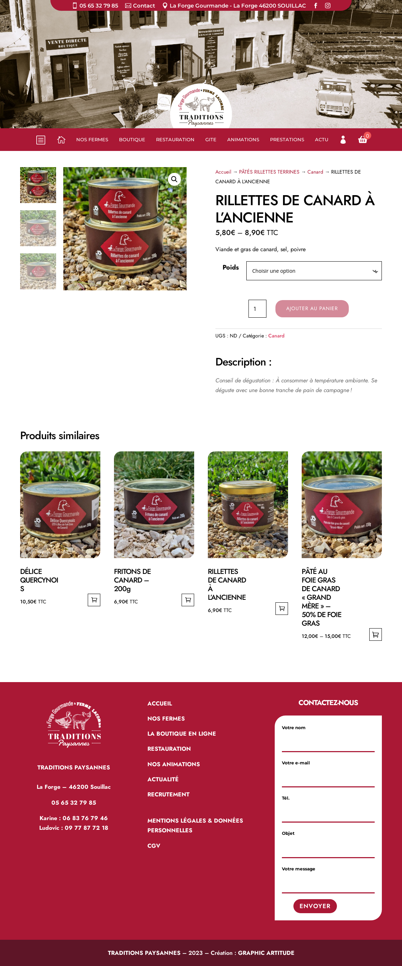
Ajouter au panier (312, 308)
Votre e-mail (328, 770)
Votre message (328, 876)
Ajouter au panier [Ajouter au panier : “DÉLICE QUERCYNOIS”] (94, 600)
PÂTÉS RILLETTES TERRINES (269, 171)
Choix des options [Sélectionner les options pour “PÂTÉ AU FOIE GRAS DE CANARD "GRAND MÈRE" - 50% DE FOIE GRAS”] (375, 634)
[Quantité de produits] (257, 309)
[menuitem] (94, 7)
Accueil (223, 171)
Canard (315, 171)
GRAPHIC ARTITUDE (266, 953)
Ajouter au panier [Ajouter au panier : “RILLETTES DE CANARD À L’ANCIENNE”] (281, 608)
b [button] (40, 139)
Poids (231, 267)
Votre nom (328, 735)
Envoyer (315, 906)
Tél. (328, 805)
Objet (328, 840)
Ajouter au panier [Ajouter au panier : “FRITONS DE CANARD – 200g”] (188, 600)
